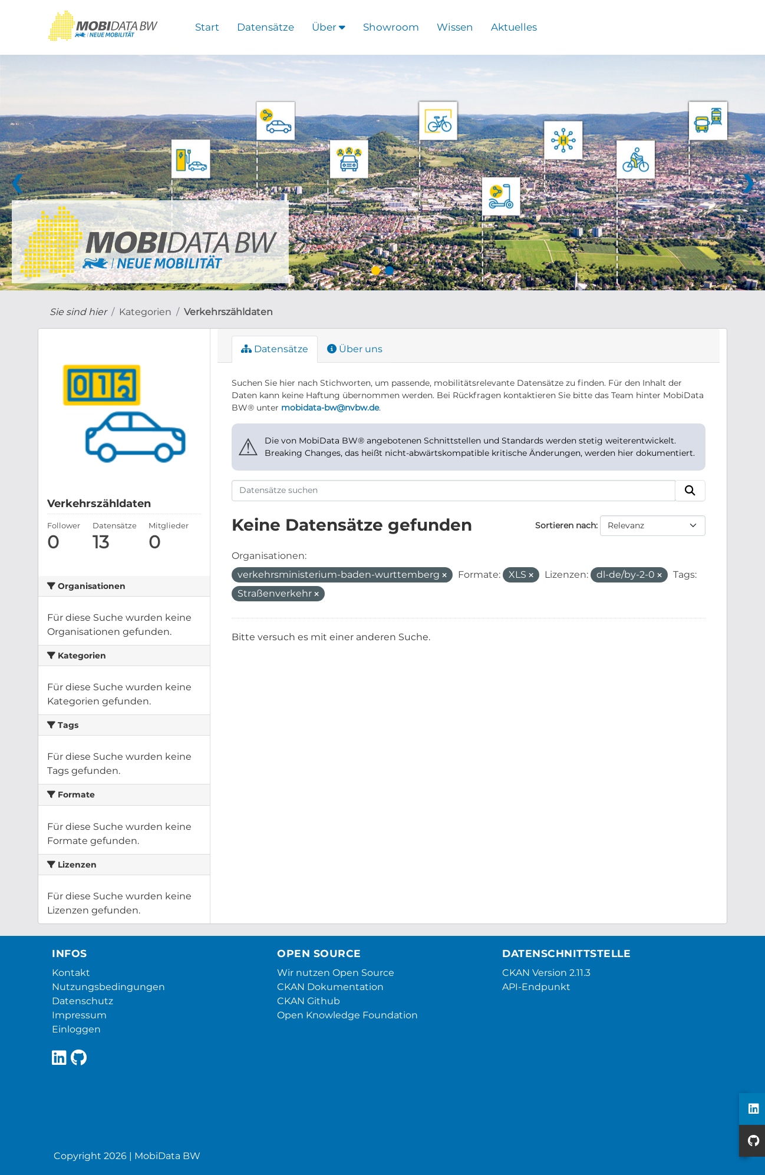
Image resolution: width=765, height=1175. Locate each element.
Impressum (79, 1015)
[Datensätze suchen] (453, 490)
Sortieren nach (565, 525)
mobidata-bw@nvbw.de (330, 407)
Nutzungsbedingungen (108, 986)
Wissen (455, 27)
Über (328, 27)
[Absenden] (690, 490)
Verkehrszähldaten (228, 311)
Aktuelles (514, 27)
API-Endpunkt (536, 986)
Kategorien (145, 311)
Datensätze (265, 27)
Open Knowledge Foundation (347, 1015)
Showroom (391, 27)
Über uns (354, 349)
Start (207, 27)
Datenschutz (82, 1001)
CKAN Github (308, 1001)
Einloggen (76, 1029)
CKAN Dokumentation (330, 986)
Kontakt (71, 972)
